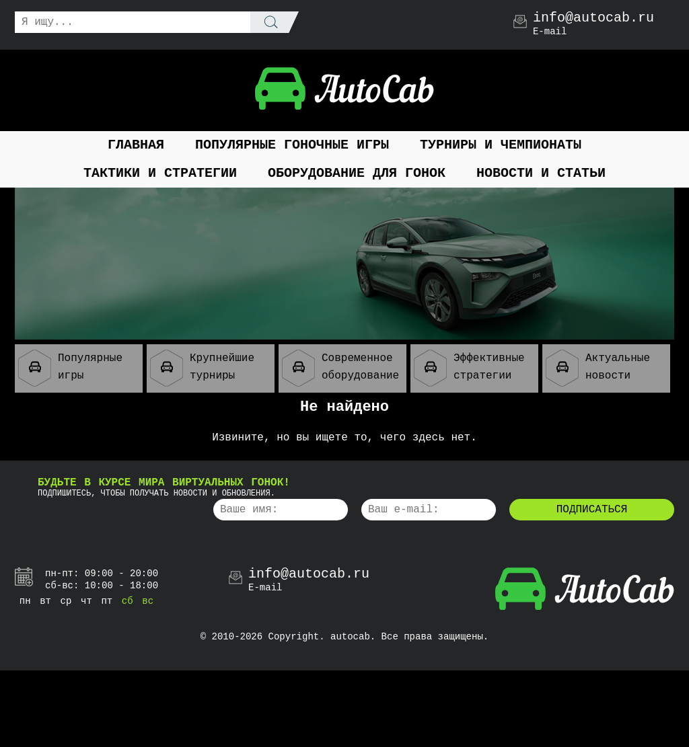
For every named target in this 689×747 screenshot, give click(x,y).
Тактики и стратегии (160, 173)
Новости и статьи (541, 173)
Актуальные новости (598, 368)
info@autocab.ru (593, 18)
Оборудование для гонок (356, 173)
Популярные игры (70, 368)
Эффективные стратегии (469, 368)
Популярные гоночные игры (292, 145)
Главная (136, 145)
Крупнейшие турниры (202, 368)
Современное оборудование (340, 368)
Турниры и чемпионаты (500, 145)
